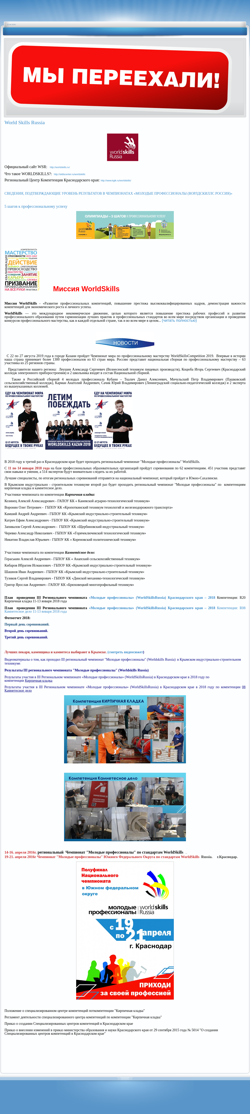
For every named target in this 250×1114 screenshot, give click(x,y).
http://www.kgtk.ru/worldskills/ (116, 180)
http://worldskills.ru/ (60, 167)
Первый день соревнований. (26, 624)
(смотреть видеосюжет (125, 652)
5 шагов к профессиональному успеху (35, 206)
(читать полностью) (179, 320)
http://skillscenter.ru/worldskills (69, 174)
